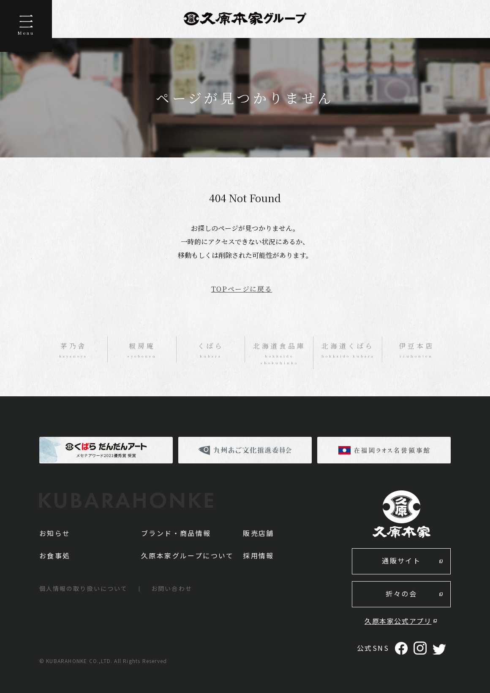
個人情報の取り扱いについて (83, 588)
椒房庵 (142, 350)
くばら (211, 350)
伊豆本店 (416, 350)
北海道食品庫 (279, 353)
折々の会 (401, 593)
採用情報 (258, 555)
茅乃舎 (73, 350)
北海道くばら (347, 350)
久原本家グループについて (187, 555)
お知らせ (55, 533)
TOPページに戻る (241, 289)
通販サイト (401, 560)
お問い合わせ (171, 588)
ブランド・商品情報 (176, 533)
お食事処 (55, 555)
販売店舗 (258, 533)
